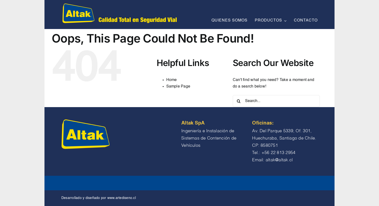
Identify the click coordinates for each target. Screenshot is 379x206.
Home (171, 80)
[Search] (239, 101)
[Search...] (276, 101)
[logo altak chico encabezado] (119, 4)
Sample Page (178, 86)
